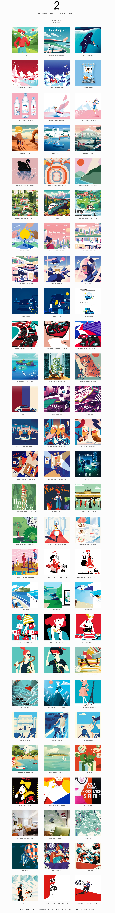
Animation (53, 13)
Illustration (42, 13)
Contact (72, 13)
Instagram (63, 13)
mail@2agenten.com (66, 909)
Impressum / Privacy (88, 909)
